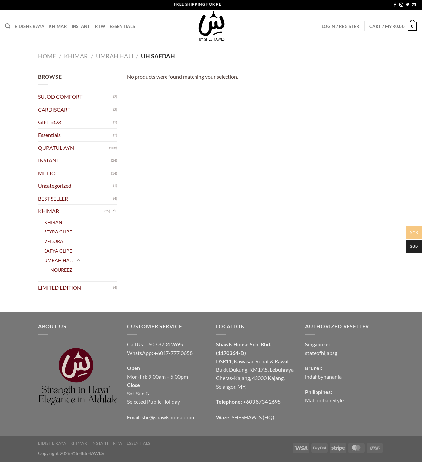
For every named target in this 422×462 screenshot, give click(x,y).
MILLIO (47, 173)
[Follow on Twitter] (407, 5)
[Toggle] (114, 211)
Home (47, 56)
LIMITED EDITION (59, 288)
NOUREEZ (61, 270)
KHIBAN (53, 222)
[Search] (7, 26)
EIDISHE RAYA (29, 26)
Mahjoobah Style (324, 400)
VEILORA (53, 241)
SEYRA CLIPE (58, 231)
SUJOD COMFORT (60, 97)
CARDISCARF (54, 109)
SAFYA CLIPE (58, 251)
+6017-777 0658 (173, 353)
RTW (100, 26)
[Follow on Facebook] (395, 5)
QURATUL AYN (56, 148)
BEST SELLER (53, 198)
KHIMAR (58, 26)
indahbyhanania (323, 376)
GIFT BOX (49, 122)
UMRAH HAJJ (114, 56)
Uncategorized (54, 185)
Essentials (122, 26)
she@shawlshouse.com (168, 417)
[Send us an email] (414, 5)
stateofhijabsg (321, 353)
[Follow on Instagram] (401, 5)
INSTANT (81, 26)
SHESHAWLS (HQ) (253, 417)
